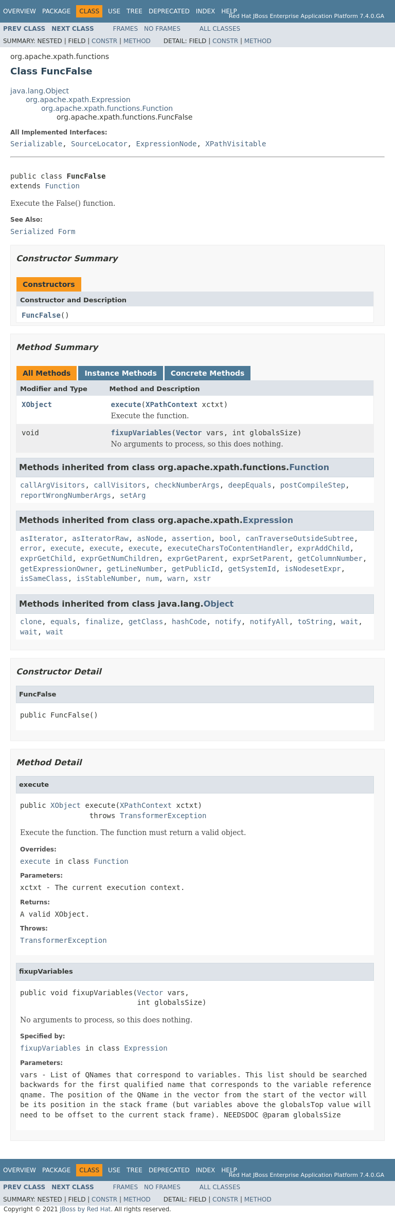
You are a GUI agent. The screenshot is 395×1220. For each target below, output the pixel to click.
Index (206, 11)
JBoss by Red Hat (85, 1209)
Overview (19, 11)
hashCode (189, 621)
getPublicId (196, 569)
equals (63, 621)
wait (349, 621)
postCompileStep (312, 485)
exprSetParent (260, 558)
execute (126, 404)
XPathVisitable (235, 144)
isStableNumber (107, 578)
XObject (37, 404)
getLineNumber (135, 569)
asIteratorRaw (100, 538)
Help (229, 11)
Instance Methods (120, 373)
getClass (146, 621)
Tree (134, 11)
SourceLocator (99, 144)
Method (137, 41)
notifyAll (269, 621)
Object (219, 604)
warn (176, 578)
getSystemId (252, 569)
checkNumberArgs (186, 485)
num (152, 578)
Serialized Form (42, 231)
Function (62, 186)
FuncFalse (41, 315)
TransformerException (163, 815)
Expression (268, 520)
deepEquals (250, 485)
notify (228, 621)
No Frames (162, 28)
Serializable (36, 144)
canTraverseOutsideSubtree (299, 538)
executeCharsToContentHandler (228, 548)
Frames (125, 28)
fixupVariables (141, 433)
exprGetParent (196, 558)
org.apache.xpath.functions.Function (107, 108)
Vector (189, 433)
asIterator (41, 538)
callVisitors (120, 485)
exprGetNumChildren (120, 558)
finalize (102, 621)
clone (31, 621)
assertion (191, 538)
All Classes (220, 28)
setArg (133, 495)
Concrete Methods (208, 373)
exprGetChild (46, 558)
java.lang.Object (39, 91)
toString (315, 621)
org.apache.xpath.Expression (78, 99)
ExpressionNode (166, 144)
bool (228, 538)
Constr (104, 41)
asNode (150, 538)
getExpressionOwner (59, 569)
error (31, 548)
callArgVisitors (52, 485)
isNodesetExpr (312, 569)
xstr (202, 578)
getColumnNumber (329, 558)
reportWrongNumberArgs (65, 495)
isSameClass (44, 578)
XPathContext (172, 404)
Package (56, 11)
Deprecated (169, 11)
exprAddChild (324, 548)
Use (114, 11)
